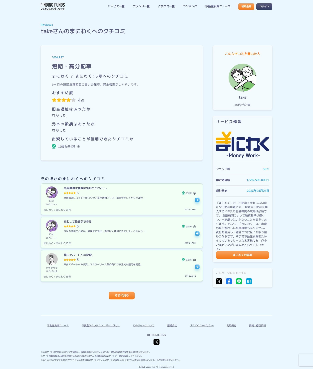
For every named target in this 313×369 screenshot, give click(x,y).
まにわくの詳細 (242, 255)
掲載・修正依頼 (257, 325)
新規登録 (246, 6)
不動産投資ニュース (217, 6)
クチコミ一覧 (166, 6)
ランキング (190, 6)
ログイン (264, 6)
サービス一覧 (116, 6)
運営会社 (172, 325)
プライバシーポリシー (202, 325)
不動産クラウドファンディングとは (101, 325)
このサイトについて (143, 325)
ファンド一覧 (141, 6)
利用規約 (231, 325)
